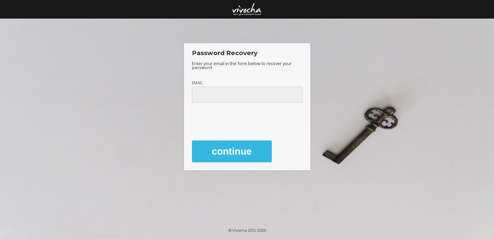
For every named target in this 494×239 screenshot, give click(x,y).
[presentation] (242, 119)
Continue (232, 151)
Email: (198, 83)
